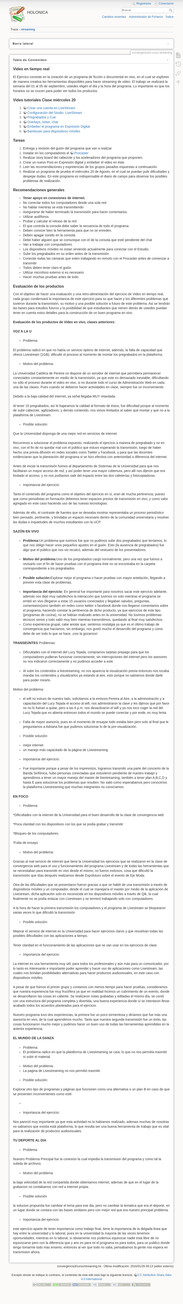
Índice (170, 17)
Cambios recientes (114, 17)
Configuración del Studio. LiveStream (54, 113)
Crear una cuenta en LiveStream (51, 108)
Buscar (171, 10)
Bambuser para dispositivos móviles (53, 131)
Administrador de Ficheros (146, 17)
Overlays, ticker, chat (42, 122)
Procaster (81, 153)
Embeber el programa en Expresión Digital (58, 126)
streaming (28, 29)
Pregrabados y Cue (41, 117)
